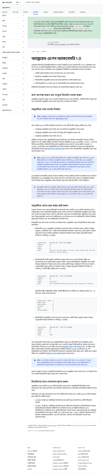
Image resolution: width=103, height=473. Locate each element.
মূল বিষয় (43, 51)
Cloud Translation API (61, 44)
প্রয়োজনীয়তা (31, 454)
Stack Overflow (82, 466)
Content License (51, 425)
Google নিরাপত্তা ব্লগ (58, 460)
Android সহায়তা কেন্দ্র (84, 451)
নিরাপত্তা (25, 12)
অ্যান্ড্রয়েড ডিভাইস (58, 12)
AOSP (33, 51)
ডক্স (38, 51)
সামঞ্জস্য (45, 12)
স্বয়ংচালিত (72, 12)
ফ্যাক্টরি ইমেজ (31, 463)
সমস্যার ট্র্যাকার (82, 469)
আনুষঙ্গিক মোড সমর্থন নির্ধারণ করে (73, 347)
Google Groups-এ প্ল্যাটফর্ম (60, 463)
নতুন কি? (5, 12)
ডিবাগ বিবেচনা (60, 119)
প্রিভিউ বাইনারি (31, 460)
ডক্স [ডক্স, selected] (17, 2)
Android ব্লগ (56, 457)
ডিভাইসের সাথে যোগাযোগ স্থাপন (55, 149)
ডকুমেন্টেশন (6, 7)
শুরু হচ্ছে (15, 12)
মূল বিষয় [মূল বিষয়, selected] (35, 12)
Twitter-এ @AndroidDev (60, 454)
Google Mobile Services (85, 463)
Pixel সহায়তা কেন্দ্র (83, 454)
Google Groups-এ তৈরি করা (60, 466)
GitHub (30, 469)
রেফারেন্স (82, 12)
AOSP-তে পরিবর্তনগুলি (44, 33)
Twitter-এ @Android (59, 451)
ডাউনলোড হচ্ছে (32, 457)
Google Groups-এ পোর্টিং (60, 469)
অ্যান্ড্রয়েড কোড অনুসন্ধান (33, 2)
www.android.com (83, 460)
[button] (11, 15)
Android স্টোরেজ (32, 451)
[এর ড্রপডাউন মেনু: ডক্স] (20, 2)
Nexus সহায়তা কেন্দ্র (83, 457)
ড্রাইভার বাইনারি (32, 466)
